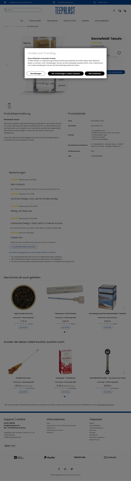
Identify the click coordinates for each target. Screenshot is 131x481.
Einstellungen (35, 73)
